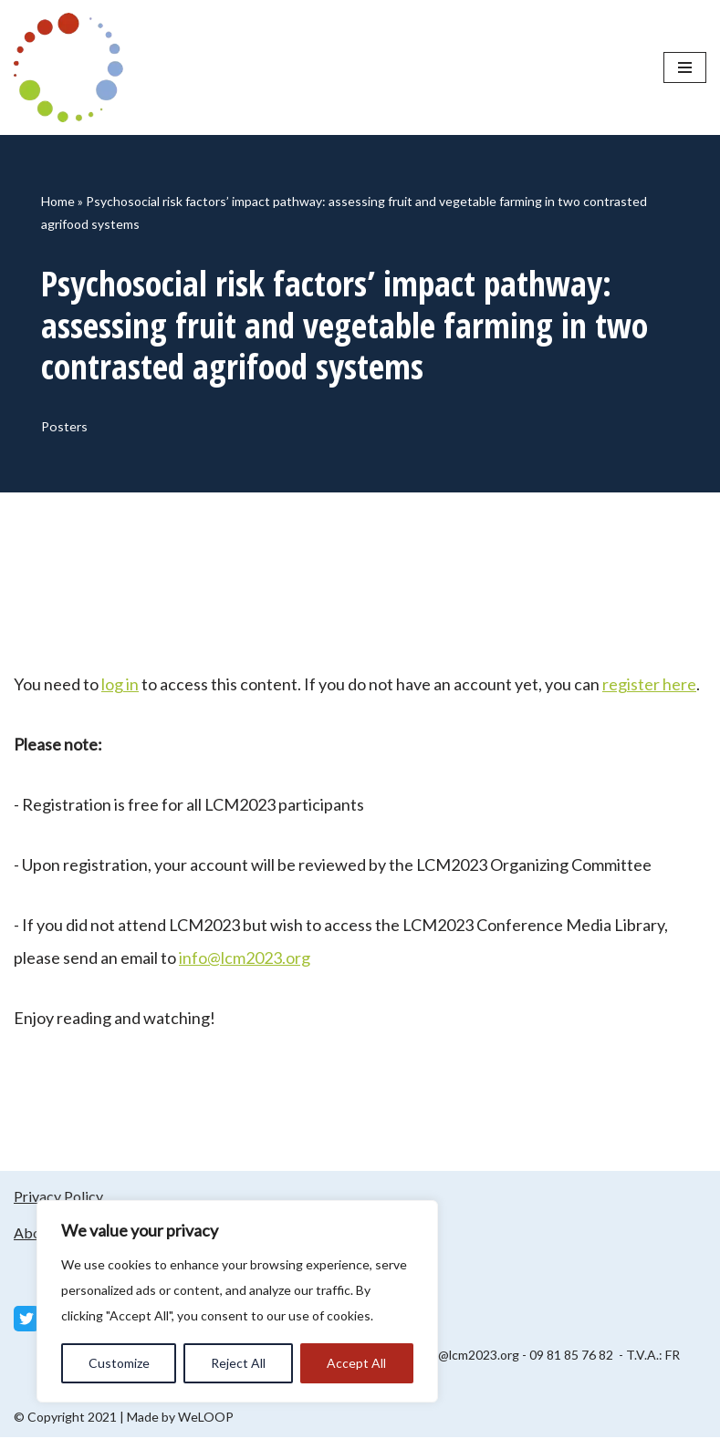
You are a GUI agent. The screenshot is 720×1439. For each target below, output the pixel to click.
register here (649, 686)
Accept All (356, 1363)
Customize (119, 1363)
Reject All (238, 1363)
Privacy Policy (58, 1197)
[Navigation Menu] (684, 67)
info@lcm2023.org (244, 959)
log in (120, 686)
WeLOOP (206, 1418)
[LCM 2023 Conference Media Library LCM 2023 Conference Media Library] (73, 67)
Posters (65, 427)
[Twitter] (26, 1320)
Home (58, 201)
